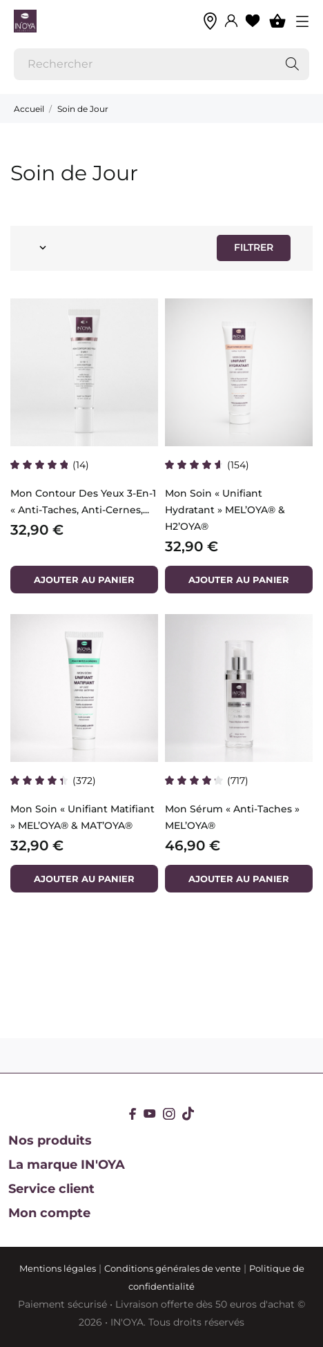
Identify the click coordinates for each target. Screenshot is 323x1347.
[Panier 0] (277, 20)
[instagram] (169, 1114)
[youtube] (150, 1113)
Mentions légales (57, 1268)
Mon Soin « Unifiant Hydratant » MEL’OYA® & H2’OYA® (225, 510)
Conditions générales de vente (172, 1268)
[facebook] (133, 1114)
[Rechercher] (161, 64)
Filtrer (253, 247)
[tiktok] (188, 1113)
